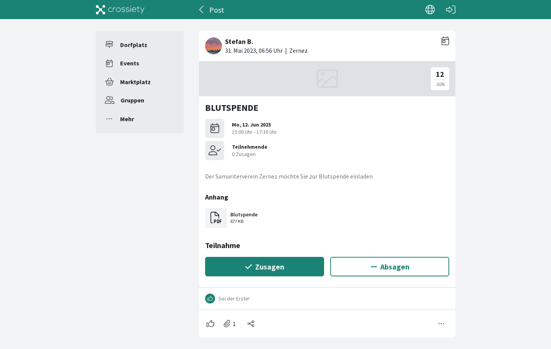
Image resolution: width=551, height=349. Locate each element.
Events (129, 63)
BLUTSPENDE (231, 108)
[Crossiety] (120, 9)
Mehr (127, 119)
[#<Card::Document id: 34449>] (327, 181)
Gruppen (132, 100)
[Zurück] (201, 9)
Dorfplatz (133, 45)
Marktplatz (135, 82)
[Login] (451, 9)
